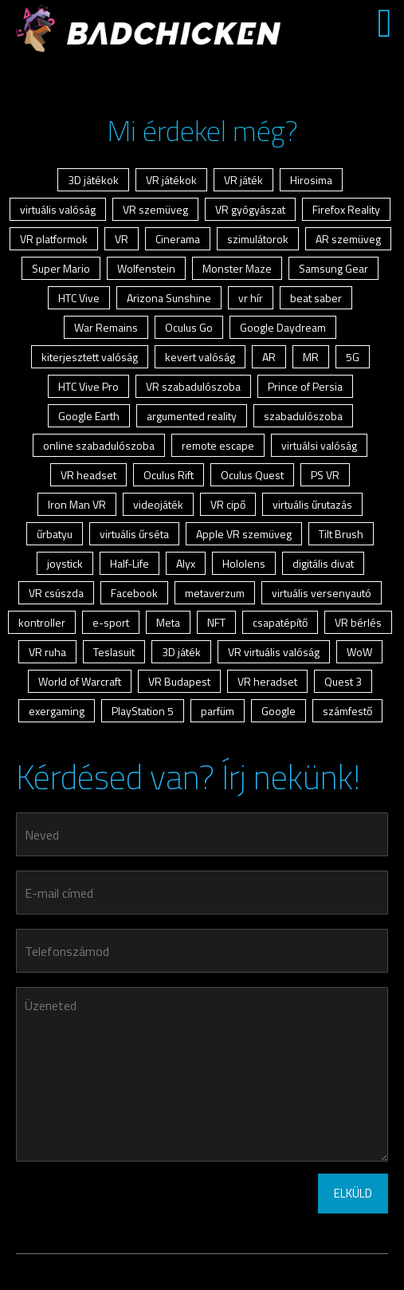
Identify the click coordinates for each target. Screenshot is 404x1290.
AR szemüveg (348, 238)
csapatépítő (280, 622)
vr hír (250, 297)
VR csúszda (56, 592)
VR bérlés (358, 622)
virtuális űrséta (134, 533)
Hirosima (311, 179)
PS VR (325, 474)
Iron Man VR (77, 504)
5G (352, 356)
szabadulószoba (303, 415)
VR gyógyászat (250, 209)
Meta (168, 622)
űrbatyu (55, 533)
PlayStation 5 (143, 710)
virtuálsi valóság (319, 445)
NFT (216, 622)
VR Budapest (179, 681)
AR (269, 356)
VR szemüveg (155, 209)
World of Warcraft (79, 681)
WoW (359, 651)
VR (121, 238)
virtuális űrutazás (312, 504)
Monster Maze (237, 268)
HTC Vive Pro (88, 386)
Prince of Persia (305, 386)
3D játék (181, 651)
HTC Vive (79, 297)
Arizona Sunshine (169, 297)
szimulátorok (257, 238)
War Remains (106, 327)
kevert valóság (200, 356)
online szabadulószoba (99, 445)
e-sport (110, 622)
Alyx (185, 563)
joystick (65, 563)
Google (278, 710)
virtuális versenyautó (321, 592)
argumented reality (192, 415)
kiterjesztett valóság (89, 356)
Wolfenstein (146, 268)
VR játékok (171, 179)
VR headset (88, 474)
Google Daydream (283, 327)
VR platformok (54, 238)
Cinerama (177, 238)
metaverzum (215, 592)
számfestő (347, 710)
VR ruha (47, 651)
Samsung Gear (333, 268)
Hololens (243, 563)
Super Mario (61, 268)
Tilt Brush (341, 533)
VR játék (243, 179)
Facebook (134, 592)
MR (311, 356)
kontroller (41, 622)
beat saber (316, 297)
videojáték (158, 504)
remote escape (218, 445)
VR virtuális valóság (274, 651)
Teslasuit (114, 651)
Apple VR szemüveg (244, 533)
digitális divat (323, 563)
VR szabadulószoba (193, 386)
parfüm (217, 710)
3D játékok (93, 179)
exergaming (56, 710)
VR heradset (267, 681)
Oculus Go (189, 327)
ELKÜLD (353, 1193)
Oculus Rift (168, 474)
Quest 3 (343, 681)
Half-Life (129, 563)
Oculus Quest (252, 474)
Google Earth (89, 415)
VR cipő (227, 504)
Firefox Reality (346, 209)
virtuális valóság (58, 209)
